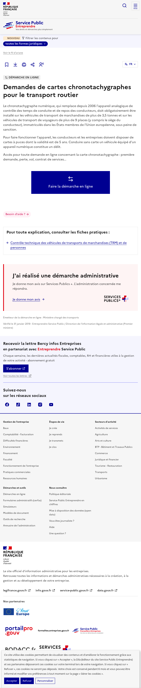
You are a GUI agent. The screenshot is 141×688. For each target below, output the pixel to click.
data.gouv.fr (107, 590)
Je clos (52, 447)
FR (130, 64)
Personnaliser (45, 681)
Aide (51, 527)
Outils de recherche (14, 519)
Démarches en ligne (14, 494)
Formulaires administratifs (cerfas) (22, 500)
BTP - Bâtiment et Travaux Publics (113, 447)
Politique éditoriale (60, 494)
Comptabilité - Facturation (18, 434)
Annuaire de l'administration (19, 525)
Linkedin (29, 405)
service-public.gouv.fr (76, 590)
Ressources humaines (15, 478)
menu (135, 9)
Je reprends (55, 434)
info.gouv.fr (45, 590)
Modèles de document (16, 513)
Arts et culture (103, 440)
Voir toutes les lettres (17, 376)
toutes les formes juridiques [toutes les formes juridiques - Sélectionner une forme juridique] (24, 44)
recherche (124, 5)
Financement (10, 453)
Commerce (101, 453)
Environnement (11, 447)
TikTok (18, 405)
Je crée (53, 428)
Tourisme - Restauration (108, 466)
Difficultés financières (15, 440)
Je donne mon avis (26, 299)
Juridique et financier (107, 459)
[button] (41, 64)
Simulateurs (9, 506)
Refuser (27, 681)
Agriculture (101, 434)
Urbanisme (101, 478)
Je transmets (56, 440)
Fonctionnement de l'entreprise (21, 466)
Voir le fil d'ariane (13, 53)
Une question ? (57, 533)
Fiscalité (7, 459)
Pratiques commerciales (16, 472)
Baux (5, 428)
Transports (101, 472)
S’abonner (15, 368)
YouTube (51, 405)
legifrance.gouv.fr (17, 590)
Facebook (7, 405)
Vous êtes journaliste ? (61, 521)
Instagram (40, 405)
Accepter (11, 681)
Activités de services (106, 428)
